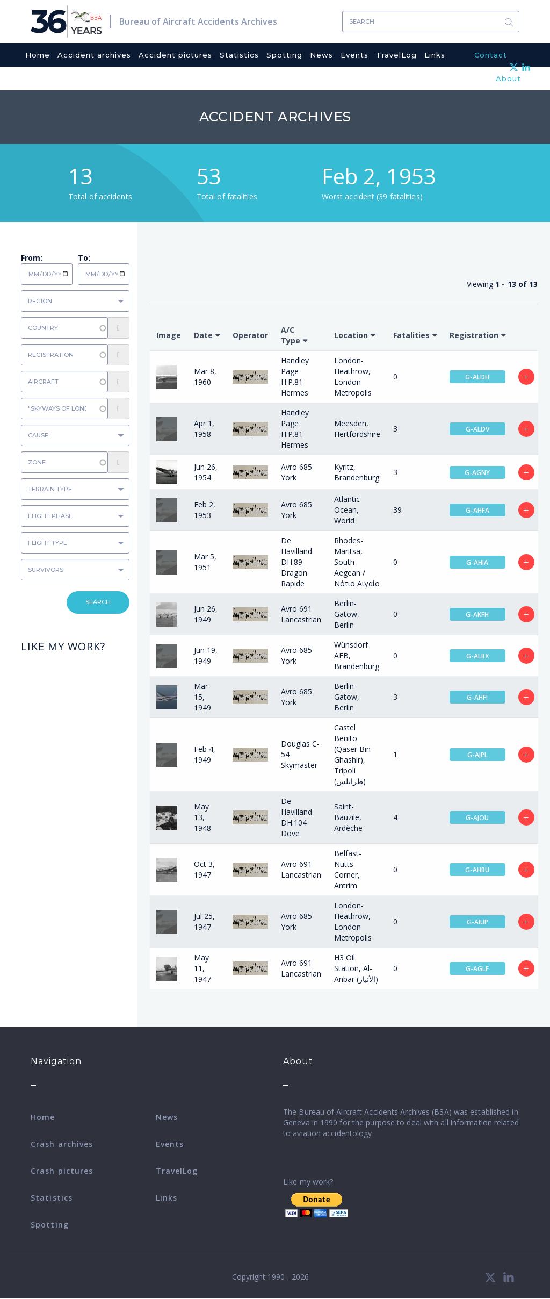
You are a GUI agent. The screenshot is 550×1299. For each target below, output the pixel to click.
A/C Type (290, 335)
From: (31, 258)
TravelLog (396, 55)
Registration (474, 335)
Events (354, 55)
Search (508, 22)
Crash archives (62, 1144)
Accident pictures (175, 55)
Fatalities (411, 335)
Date (203, 335)
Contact (490, 55)
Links (434, 55)
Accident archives (94, 55)
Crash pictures (62, 1171)
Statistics (239, 55)
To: (84, 258)
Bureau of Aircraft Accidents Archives (198, 21)
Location (351, 335)
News (321, 55)
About (508, 78)
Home (37, 55)
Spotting (284, 55)
